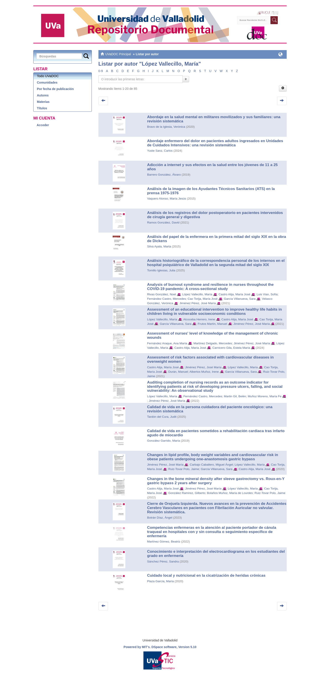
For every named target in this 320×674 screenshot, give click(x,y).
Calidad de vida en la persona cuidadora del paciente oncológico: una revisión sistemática (209, 409)
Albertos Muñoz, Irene (204, 371)
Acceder (43, 125)
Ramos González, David (163, 222)
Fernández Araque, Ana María (167, 343)
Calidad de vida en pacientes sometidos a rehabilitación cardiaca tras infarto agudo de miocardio (216, 433)
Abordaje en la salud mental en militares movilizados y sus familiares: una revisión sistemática (213, 119)
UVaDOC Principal (118, 54)
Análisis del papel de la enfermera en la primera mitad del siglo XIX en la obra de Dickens (216, 239)
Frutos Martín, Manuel (212, 323)
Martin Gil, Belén (235, 396)
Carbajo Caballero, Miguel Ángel (211, 464)
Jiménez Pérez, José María (197, 303)
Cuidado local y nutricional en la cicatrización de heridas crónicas (206, 575)
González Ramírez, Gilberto (186, 493)
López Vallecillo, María (197, 294)
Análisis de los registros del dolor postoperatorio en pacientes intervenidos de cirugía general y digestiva (215, 215)
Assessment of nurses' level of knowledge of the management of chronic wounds (212, 335)
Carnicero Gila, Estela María (231, 347)
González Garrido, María (163, 440)
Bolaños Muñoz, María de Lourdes (230, 493)
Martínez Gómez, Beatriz (163, 541)
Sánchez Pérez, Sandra (163, 561)
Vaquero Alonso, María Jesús (166, 198)
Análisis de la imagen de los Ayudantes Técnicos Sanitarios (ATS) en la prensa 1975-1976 (211, 191)
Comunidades (47, 82)
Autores (43, 95)
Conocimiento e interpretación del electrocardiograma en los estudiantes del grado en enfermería (216, 553)
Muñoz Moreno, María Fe (265, 396)
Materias (43, 102)
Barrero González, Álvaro (164, 174)
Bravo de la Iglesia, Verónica (166, 126)
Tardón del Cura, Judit (161, 416)
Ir (186, 79)
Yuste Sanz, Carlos (160, 150)
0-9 (100, 71)
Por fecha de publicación (55, 89)
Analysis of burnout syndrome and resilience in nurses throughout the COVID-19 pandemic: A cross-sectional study (210, 286)
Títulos (42, 108)
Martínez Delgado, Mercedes (213, 343)
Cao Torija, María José (203, 298)
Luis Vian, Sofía (267, 294)
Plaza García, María (160, 581)
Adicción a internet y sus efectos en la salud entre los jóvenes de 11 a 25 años (212, 167)
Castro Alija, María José (234, 294)
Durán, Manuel (178, 371)
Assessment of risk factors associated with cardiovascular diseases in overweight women (210, 359)
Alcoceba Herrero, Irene (199, 319)
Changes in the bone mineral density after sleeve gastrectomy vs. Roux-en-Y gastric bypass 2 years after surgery (216, 481)
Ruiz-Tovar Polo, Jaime (183, 469)
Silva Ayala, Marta (159, 246)
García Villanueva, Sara (240, 298)
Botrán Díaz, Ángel (159, 517)
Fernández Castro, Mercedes (166, 298)
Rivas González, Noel (161, 294)
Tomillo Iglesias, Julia (161, 270)
